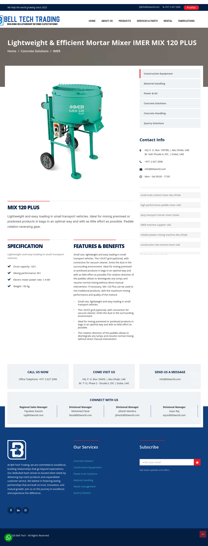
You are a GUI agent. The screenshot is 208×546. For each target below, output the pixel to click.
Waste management (85, 486)
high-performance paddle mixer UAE (161, 209)
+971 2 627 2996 (171, 7)
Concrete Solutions (155, 103)
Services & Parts (147, 21)
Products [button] (125, 21)
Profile (191, 7)
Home (92, 21)
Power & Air (151, 93)
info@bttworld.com (149, 7)
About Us (107, 21)
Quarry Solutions (154, 123)
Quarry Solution (82, 492)
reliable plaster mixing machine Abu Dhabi (164, 239)
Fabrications (186, 21)
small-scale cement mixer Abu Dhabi (161, 199)
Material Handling (154, 83)
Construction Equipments (88, 467)
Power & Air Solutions (85, 473)
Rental (168, 21)
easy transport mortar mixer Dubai (160, 219)
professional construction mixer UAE (161, 189)
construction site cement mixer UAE (160, 249)
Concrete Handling (155, 113)
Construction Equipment (158, 73)
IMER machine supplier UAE (156, 229)
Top (203, 534)
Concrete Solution (83, 461)
